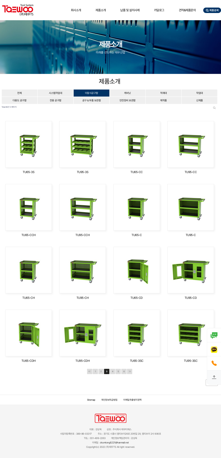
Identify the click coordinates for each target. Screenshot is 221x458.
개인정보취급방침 (109, 399)
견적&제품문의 (187, 10)
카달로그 (159, 10)
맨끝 (129, 371)
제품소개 (100, 10)
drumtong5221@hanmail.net (114, 442)
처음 (89, 371)
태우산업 (17, 10)
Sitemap (91, 399)
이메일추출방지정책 (133, 399)
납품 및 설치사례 (129, 10)
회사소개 (76, 10)
